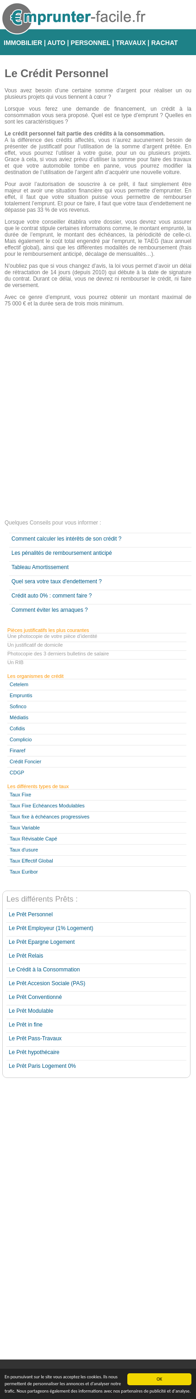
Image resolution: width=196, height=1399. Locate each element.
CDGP (17, 772)
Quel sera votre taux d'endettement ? (56, 581)
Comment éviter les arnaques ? (49, 610)
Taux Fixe (20, 794)
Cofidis (17, 728)
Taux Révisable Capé (33, 838)
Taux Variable (25, 827)
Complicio (21, 739)
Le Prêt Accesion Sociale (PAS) (47, 983)
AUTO (56, 42)
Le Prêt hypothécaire (34, 1052)
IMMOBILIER (23, 42)
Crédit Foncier (25, 761)
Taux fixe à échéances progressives (49, 816)
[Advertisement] (98, 414)
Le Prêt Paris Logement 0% (42, 1066)
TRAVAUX (131, 42)
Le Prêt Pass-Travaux (35, 1038)
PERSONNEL (90, 42)
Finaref (17, 750)
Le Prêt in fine (26, 1024)
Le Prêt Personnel (31, 914)
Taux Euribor (24, 871)
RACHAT (164, 42)
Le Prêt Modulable (31, 1011)
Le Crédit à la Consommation (44, 969)
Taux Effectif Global (31, 860)
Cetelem (19, 684)
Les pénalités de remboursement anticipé (61, 553)
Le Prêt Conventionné (35, 997)
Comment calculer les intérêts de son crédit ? (66, 539)
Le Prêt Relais (26, 956)
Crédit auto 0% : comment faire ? (51, 595)
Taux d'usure (24, 849)
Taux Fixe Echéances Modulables (47, 805)
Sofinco (18, 706)
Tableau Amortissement (40, 567)
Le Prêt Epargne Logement (42, 942)
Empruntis (21, 695)
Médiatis (19, 717)
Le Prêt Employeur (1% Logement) (51, 928)
